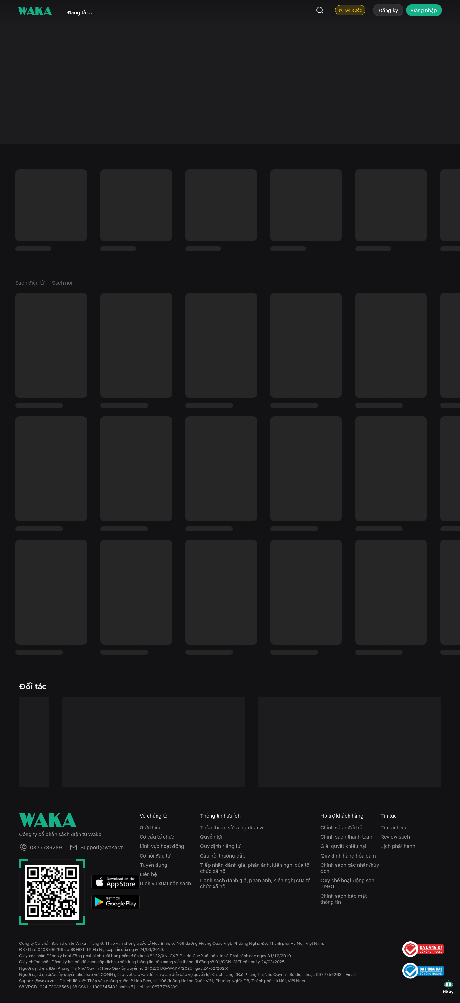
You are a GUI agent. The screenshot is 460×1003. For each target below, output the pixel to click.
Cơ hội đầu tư (155, 855)
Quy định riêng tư (220, 846)
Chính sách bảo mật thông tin (343, 899)
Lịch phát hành (397, 846)
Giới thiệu (151, 827)
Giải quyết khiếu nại (343, 846)
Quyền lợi (211, 837)
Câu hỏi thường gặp (223, 855)
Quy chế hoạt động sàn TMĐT (347, 883)
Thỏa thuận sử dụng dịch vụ (232, 827)
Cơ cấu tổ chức (157, 837)
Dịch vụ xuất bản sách (165, 883)
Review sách (395, 837)
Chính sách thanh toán (346, 837)
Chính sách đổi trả (341, 827)
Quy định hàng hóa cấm (348, 855)
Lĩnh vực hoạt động (162, 846)
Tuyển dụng (153, 865)
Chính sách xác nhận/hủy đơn (349, 868)
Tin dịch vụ (393, 827)
